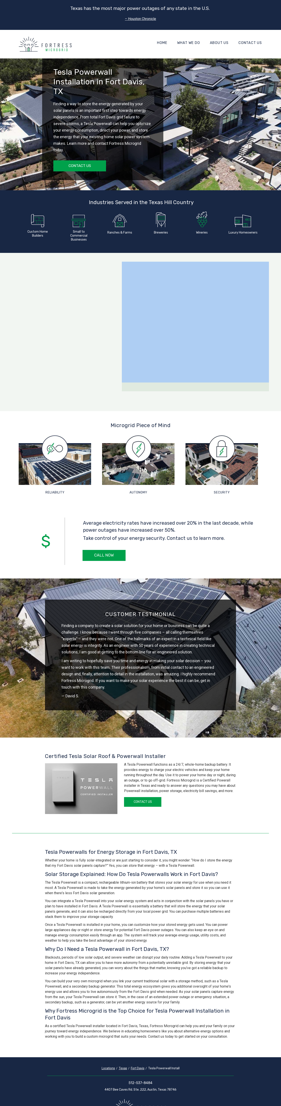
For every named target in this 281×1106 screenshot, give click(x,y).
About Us (219, 43)
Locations (108, 1068)
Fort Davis (137, 1068)
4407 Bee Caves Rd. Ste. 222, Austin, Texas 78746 (140, 1089)
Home (162, 43)
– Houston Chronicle (140, 19)
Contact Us (250, 43)
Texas (123, 1068)
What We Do (188, 43)
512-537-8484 (140, 1083)
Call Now (104, 555)
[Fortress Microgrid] (45, 44)
